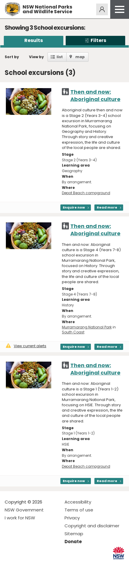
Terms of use (78, 510)
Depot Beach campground (86, 192)
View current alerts (26, 345)
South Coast (73, 332)
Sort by (12, 56)
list (60, 56)
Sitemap (73, 534)
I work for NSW (20, 518)
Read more (107, 207)
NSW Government (24, 510)
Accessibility (77, 502)
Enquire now (74, 207)
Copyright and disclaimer (91, 526)
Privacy (72, 518)
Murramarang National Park (87, 327)
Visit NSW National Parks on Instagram (22, 564)
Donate (73, 541)
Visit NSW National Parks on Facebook (10, 564)
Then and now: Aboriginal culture (95, 95)
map (80, 56)
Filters (95, 40)
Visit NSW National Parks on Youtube (35, 564)
